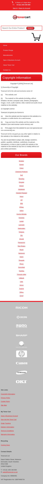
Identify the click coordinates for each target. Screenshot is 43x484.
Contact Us (7, 70)
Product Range (8, 50)
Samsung (21, 253)
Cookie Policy (5, 401)
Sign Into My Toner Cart (9, 419)
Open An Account (24, 8)
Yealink (21, 289)
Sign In (15, 8)
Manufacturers (8, 55)
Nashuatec (21, 228)
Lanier (21, 221)
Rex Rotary (21, 246)
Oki (21, 235)
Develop (21, 179)
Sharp (21, 264)
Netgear (21, 232)
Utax (21, 281)
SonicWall (21, 267)
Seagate (21, 260)
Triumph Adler (21, 274)
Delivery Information (7, 427)
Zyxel (21, 296)
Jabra (21, 211)
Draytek (21, 182)
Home (5, 45)
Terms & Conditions (7, 431)
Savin (21, 257)
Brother (21, 161)
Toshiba (21, 271)
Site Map (4, 405)
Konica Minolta (21, 214)
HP (22, 200)
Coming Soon (5, 445)
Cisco (21, 168)
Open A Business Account (11, 60)
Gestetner (21, 189)
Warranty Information (8, 434)
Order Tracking (6, 423)
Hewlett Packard (21, 193)
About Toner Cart (8, 65)
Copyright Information (8, 394)
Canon (21, 164)
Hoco (21, 196)
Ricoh (21, 250)
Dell (21, 175)
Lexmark (21, 225)
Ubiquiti (21, 278)
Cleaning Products (21, 172)
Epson (21, 186)
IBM (21, 203)
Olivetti (21, 239)
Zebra (22, 292)
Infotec (21, 207)
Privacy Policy (5, 398)
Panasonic (21, 242)
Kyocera (21, 218)
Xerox (22, 285)
